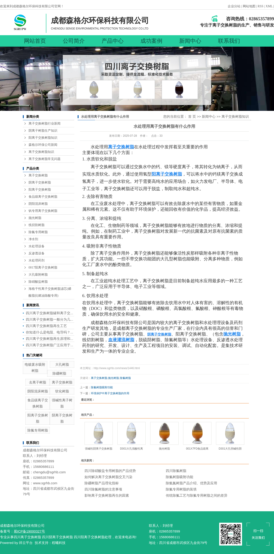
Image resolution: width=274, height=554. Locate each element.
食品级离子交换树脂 (43, 196)
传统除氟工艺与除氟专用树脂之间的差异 (196, 495)
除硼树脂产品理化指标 (101, 483)
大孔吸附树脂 (38, 274)
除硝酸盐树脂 (38, 281)
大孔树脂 (62, 364)
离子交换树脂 (38, 175)
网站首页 (35, 41)
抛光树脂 (35, 218)
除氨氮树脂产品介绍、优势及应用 (191, 483)
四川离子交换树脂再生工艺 (46, 326)
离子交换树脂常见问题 (45, 159)
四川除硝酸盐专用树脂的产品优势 (110, 471)
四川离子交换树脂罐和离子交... (49, 313)
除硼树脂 (59, 373)
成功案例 (151, 41)
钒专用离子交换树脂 (43, 211)
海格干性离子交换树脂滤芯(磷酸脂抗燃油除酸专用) (50, 292)
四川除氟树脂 (176, 471)
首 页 (192, 116)
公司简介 (74, 41)
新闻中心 (190, 41)
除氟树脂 (125, 378)
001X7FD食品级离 (197, 448)
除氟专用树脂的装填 (181, 489)
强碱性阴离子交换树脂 (98, 448)
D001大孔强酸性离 (131, 448)
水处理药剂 (37, 260)
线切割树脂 (37, 225)
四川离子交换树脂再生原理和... (49, 339)
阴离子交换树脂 (40, 182)
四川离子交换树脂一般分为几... (49, 319)
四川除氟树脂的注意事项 (103, 489)
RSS (260, 6)
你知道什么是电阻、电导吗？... (49, 332)
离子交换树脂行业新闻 (45, 123)
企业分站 (234, 6)
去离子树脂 (37, 382)
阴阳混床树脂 (38, 203)
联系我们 (229, 41)
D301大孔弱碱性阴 (230, 448)
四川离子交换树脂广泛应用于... (49, 345)
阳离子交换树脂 (40, 189)
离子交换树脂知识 (41, 152)
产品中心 (113, 41)
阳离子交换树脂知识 (43, 137)
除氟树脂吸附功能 (102, 387)
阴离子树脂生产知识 (43, 130)
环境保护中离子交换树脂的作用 (110, 393)
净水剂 (33, 239)
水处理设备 (37, 246)
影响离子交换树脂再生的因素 (106, 495)
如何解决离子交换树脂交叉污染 (108, 477)
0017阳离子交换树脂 (43, 267)
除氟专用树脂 (38, 232)
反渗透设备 (37, 253)
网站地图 (249, 6)
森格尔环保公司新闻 (43, 144)
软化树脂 (62, 391)
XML (269, 6)
